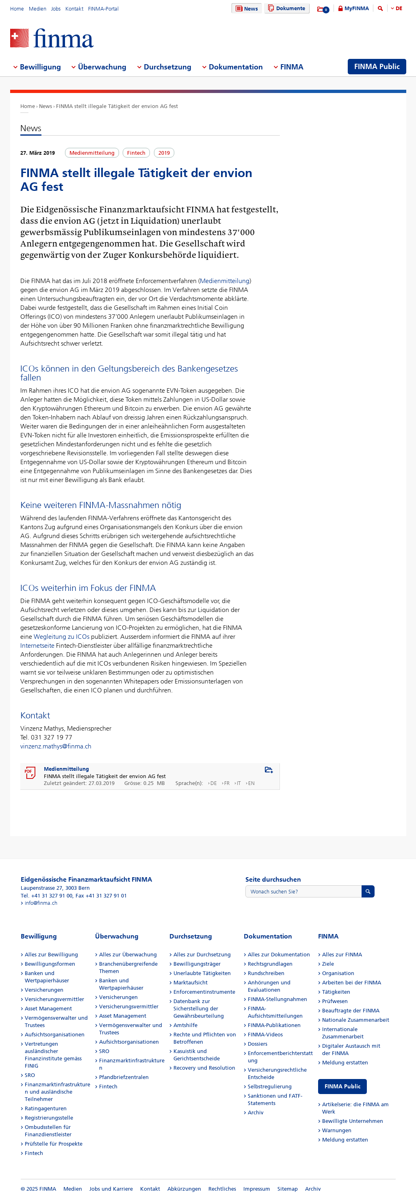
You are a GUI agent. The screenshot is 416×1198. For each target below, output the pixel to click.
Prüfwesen (335, 1001)
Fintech (34, 1153)
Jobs (56, 9)
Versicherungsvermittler (54, 999)
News (246, 9)
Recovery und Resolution (204, 1068)
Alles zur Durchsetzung (202, 954)
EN (251, 783)
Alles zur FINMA (342, 954)
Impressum (256, 1189)
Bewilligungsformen (50, 964)
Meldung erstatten (345, 1063)
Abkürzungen (184, 1189)
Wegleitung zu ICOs (61, 636)
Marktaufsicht (190, 983)
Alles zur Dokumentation (279, 954)
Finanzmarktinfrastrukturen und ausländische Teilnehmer (57, 1091)
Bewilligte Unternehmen (352, 1121)
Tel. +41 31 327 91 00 (46, 896)
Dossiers (257, 1044)
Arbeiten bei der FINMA (351, 983)
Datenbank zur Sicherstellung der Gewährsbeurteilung (198, 1008)
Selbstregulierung (270, 1086)
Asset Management (48, 1009)
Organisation (338, 973)
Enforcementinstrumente (204, 992)
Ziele (328, 964)
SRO (30, 1075)
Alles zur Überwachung (128, 954)
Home (17, 9)
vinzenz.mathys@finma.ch (55, 746)
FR (227, 783)
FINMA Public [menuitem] (377, 66)
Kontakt (74, 9)
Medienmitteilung (224, 281)
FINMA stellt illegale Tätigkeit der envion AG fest (117, 106)
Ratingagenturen (46, 1108)
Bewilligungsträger (197, 964)
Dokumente (285, 8)
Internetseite (37, 645)
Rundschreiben (266, 973)
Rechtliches (222, 1189)
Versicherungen (44, 990)
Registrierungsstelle (49, 1118)
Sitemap (287, 1189)
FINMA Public (342, 1086)
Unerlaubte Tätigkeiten (202, 973)
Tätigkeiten (336, 992)
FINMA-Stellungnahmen (277, 999)
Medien (37, 9)
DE (399, 8)
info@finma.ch (41, 903)
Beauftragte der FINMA (350, 1011)
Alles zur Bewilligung (51, 954)
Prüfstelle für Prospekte (53, 1144)
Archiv (256, 1112)
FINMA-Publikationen (274, 1025)
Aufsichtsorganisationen (54, 1034)
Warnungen (336, 1130)
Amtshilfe (185, 1025)
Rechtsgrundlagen (270, 964)
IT (239, 783)
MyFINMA (356, 8)
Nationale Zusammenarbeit (355, 1020)
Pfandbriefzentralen (124, 1077)
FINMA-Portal (103, 9)
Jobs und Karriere (111, 1189)
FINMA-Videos (265, 1034)
